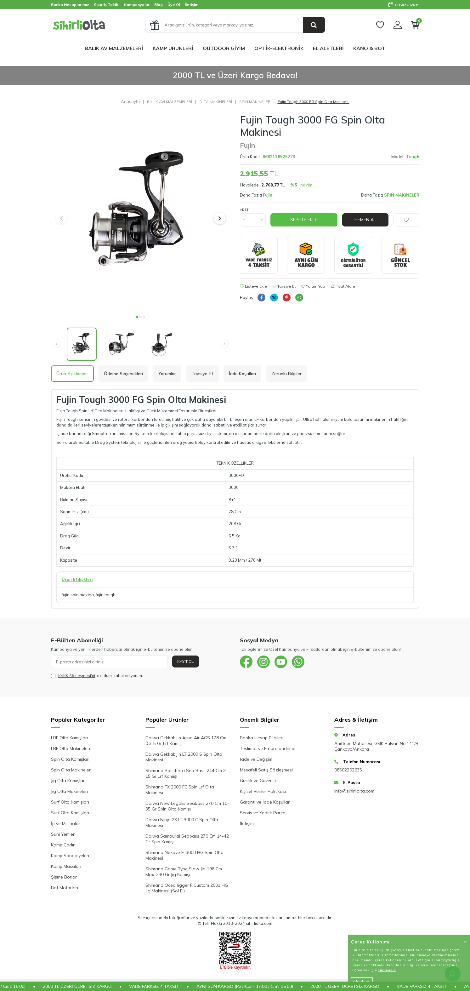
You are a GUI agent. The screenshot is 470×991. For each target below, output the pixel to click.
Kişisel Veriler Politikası (263, 791)
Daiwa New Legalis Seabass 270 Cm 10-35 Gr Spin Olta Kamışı (187, 806)
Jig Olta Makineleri (69, 791)
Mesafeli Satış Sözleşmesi (266, 770)
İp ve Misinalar (65, 823)
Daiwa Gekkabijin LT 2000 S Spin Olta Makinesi (183, 757)
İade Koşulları (242, 373)
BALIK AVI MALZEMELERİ (169, 101)
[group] (140, 212)
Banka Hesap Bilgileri (261, 738)
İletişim (191, 4)
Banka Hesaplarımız (70, 4)
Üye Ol (173, 4)
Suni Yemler (63, 834)
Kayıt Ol (185, 661)
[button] (137, 317)
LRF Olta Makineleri (70, 748)
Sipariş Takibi (106, 4)
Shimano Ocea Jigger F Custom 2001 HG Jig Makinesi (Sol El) (186, 888)
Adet (244, 210)
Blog (158, 4)
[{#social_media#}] (246, 662)
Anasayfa (130, 101)
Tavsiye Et (284, 286)
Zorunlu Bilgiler (286, 373)
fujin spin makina (78, 594)
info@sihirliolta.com (354, 791)
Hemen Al (365, 219)
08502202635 (403, 5)
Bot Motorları (64, 888)
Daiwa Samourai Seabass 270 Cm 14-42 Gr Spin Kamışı (187, 839)
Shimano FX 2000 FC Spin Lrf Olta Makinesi (179, 789)
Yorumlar (167, 373)
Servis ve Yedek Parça (263, 813)
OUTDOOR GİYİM (224, 48)
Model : (405, 156)
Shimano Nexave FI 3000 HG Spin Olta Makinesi (184, 855)
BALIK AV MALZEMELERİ (114, 48)
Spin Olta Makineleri (71, 770)
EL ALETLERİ (328, 48)
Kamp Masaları (66, 866)
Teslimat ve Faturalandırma (268, 748)
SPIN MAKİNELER (254, 101)
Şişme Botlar (64, 877)
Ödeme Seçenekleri (123, 373)
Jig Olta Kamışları (68, 780)
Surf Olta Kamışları (70, 802)
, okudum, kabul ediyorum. (97, 675)
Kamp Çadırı (63, 845)
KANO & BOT (369, 48)
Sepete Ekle (303, 219)
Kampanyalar (137, 4)
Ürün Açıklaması (72, 373)
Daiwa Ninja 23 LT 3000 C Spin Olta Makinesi (181, 822)
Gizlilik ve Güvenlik (258, 780)
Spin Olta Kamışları (70, 759)
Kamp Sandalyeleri (70, 855)
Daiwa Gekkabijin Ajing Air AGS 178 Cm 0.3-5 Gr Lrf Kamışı (185, 740)
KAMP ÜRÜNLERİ (173, 48)
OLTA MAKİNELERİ (215, 101)
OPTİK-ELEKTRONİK (278, 48)
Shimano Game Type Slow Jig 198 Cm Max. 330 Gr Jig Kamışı (183, 871)
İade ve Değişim (256, 759)
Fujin (247, 145)
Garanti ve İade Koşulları (265, 802)
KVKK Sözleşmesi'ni (76, 675)
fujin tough (106, 594)
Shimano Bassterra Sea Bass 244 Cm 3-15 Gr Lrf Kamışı (186, 773)
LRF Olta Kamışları (69, 738)
